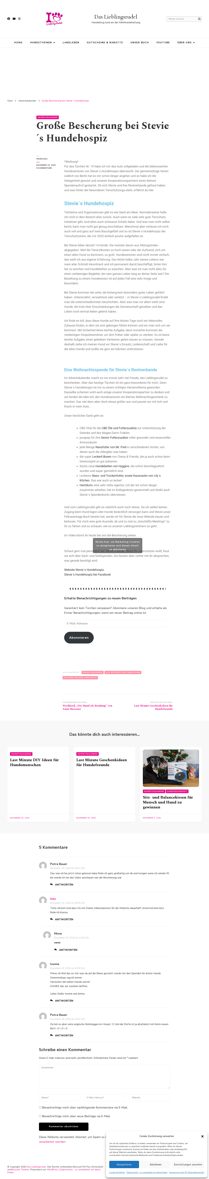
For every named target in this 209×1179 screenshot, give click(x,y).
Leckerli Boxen (101, 456)
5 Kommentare (47, 168)
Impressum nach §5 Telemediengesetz (186, 1172)
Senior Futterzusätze (114, 437)
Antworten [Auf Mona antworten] (68, 950)
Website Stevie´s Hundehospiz (84, 569)
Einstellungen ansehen (188, 1164)
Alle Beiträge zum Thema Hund (123, 672)
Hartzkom (86, 485)
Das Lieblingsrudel (115, 16)
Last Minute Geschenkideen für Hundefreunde (101, 762)
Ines (53, 899)
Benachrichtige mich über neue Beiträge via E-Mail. (76, 1116)
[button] (202, 1136)
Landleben (71, 42)
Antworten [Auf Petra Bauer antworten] (64, 884)
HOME (18, 42)
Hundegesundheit (177, 791)
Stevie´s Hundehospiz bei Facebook (87, 574)
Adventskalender (47, 117)
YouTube (163, 42)
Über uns (184, 42)
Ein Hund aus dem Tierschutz (80, 678)
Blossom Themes (20, 1169)
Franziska (42, 159)
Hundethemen (41, 42)
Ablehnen (156, 1164)
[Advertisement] (104, 72)
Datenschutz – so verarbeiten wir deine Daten (146, 1172)
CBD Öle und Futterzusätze (119, 428)
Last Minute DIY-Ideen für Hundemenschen (34, 762)
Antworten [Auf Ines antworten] (64, 919)
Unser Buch (140, 42)
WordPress (52, 1169)
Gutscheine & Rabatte (105, 42)
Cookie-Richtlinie (117, 1172)
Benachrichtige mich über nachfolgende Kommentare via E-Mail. (85, 1107)
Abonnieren (79, 637)
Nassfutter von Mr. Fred (110, 447)
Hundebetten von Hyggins (112, 466)
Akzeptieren (124, 1164)
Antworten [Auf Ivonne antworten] (64, 1001)
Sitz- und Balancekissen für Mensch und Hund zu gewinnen (168, 802)
